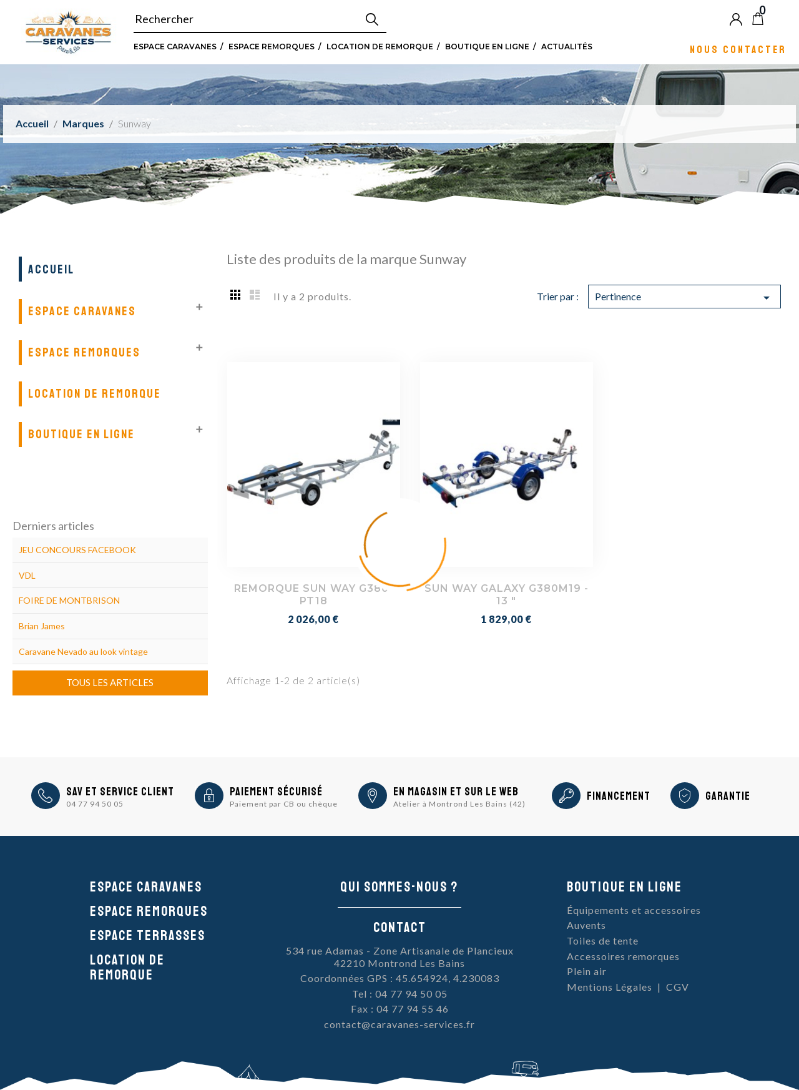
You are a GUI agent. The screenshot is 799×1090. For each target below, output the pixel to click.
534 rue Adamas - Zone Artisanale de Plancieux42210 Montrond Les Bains (400, 957)
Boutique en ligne (487, 46)
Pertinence (684, 297)
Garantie (727, 796)
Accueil (51, 269)
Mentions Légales (609, 987)
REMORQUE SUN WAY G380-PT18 (313, 594)
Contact (399, 927)
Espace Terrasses (147, 936)
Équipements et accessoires (634, 910)
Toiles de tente (603, 940)
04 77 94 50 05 (95, 803)
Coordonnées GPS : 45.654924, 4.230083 (399, 978)
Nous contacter (738, 49)
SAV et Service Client (120, 791)
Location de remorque (379, 46)
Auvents (586, 925)
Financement (618, 796)
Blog (778, 19)
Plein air (587, 971)
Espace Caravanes (175, 46)
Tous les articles (110, 682)
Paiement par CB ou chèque (284, 803)
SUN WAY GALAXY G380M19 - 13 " (506, 594)
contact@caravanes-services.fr (399, 1024)
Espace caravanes (146, 887)
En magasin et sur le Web (456, 791)
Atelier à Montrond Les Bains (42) (459, 803)
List (254, 294)
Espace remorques (271, 46)
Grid (236, 294)
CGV (677, 987)
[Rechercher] (260, 19)
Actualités (566, 46)
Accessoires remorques (623, 956)
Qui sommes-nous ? (399, 887)
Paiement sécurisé (276, 791)
